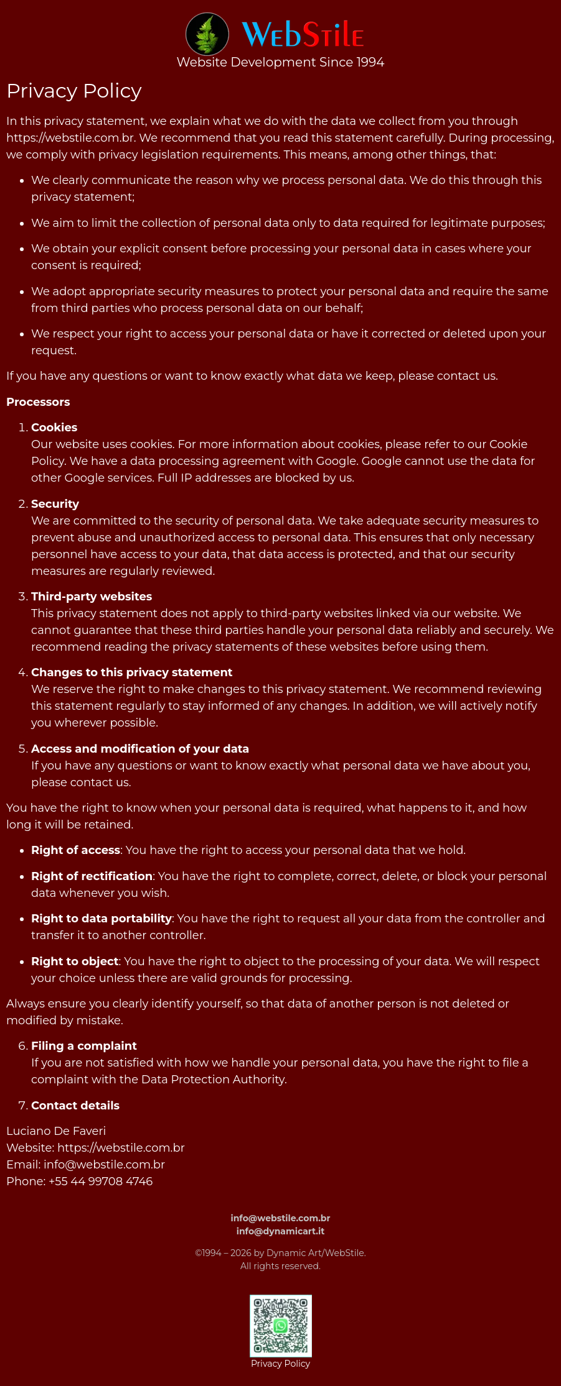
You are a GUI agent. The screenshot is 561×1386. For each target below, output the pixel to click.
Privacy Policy (280, 1363)
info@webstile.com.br (104, 1165)
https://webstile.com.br (70, 138)
